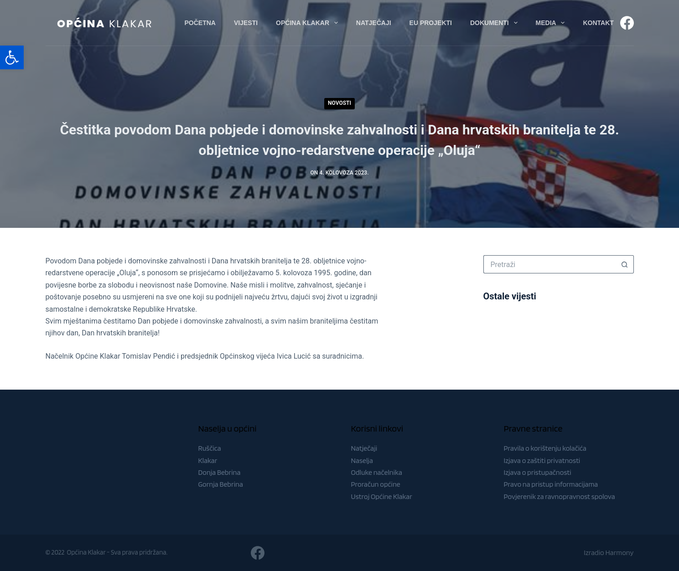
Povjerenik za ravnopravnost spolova (559, 496)
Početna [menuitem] (200, 22)
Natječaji (364, 448)
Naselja (362, 460)
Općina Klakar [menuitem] (309, 22)
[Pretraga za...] (549, 264)
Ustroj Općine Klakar (381, 496)
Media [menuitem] (552, 22)
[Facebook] (627, 23)
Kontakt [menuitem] (598, 22)
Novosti (339, 103)
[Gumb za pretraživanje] (625, 264)
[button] (12, 57)
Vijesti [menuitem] (246, 22)
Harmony (620, 552)
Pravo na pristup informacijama (551, 484)
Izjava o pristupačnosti (537, 472)
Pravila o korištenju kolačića (545, 448)
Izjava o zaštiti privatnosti (542, 460)
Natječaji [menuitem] (373, 22)
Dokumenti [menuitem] (495, 22)
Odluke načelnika (376, 472)
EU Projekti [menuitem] (430, 22)
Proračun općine (375, 484)
